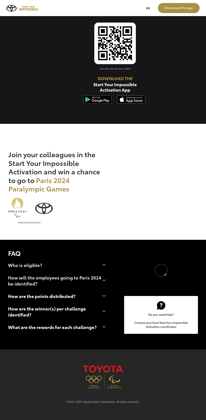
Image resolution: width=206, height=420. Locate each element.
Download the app (179, 7)
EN (148, 8)
